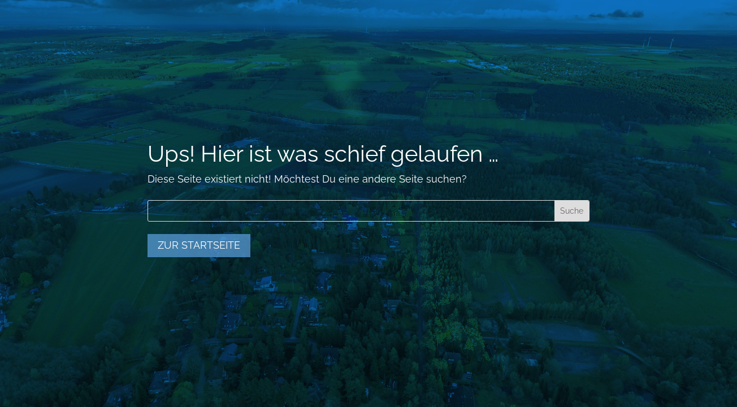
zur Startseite (199, 245)
